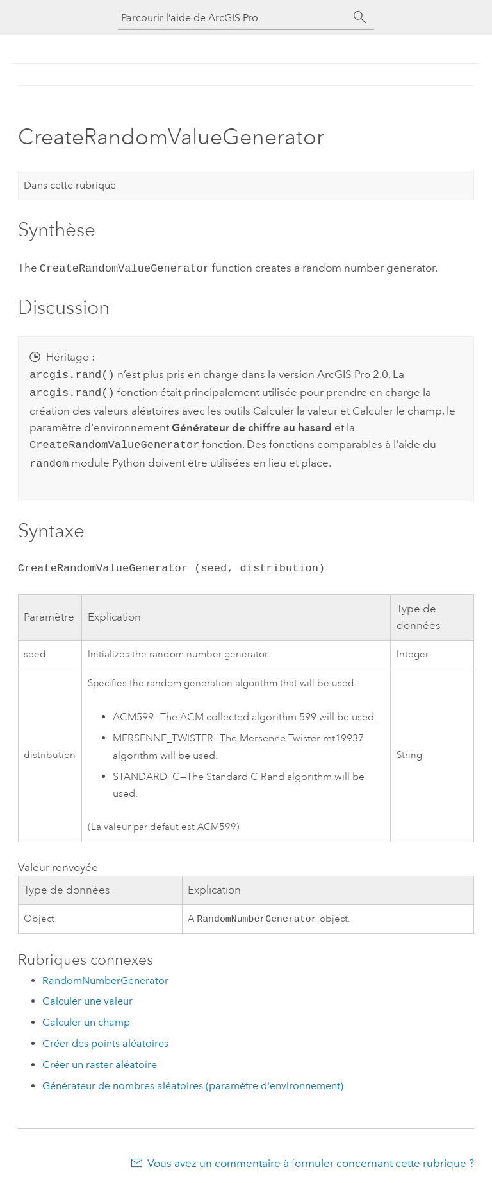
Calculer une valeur (87, 996)
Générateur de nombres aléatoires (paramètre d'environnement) (192, 1081)
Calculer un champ (86, 1017)
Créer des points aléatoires (105, 1038)
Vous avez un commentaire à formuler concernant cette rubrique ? (310, 1158)
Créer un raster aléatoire (99, 1059)
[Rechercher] (360, 17)
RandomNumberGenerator (105, 975)
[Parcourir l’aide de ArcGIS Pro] (233, 17)
